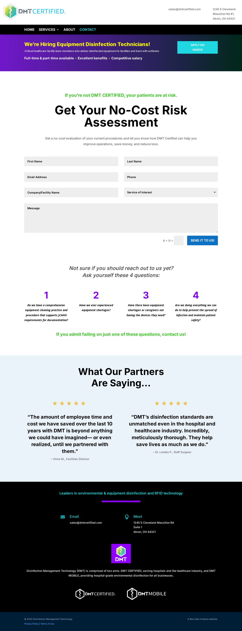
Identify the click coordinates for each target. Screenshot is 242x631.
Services (47, 30)
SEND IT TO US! (202, 240)
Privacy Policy (31, 623)
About (69, 30)
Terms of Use (47, 623)
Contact (88, 30)
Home (29, 30)
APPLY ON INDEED (197, 47)
